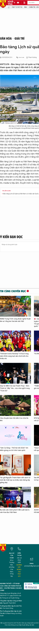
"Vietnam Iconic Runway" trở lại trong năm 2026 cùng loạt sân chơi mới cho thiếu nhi (14, 356)
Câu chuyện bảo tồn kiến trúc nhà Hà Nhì (14, 419)
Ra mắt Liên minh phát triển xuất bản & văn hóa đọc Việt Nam (14, 511)
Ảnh (25, 7)
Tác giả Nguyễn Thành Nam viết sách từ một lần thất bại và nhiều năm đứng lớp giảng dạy (15, 480)
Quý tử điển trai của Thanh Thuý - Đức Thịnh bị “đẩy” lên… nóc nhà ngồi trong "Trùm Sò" (15, 388)
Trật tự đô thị (17, 7)
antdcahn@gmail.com (31, 566)
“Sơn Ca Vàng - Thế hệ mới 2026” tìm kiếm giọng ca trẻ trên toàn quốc (14, 449)
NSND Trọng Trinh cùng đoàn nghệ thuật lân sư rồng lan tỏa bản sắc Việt (15, 320)
